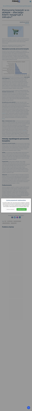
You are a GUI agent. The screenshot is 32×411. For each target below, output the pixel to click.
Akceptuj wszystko (21, 209)
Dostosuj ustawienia (10, 209)
